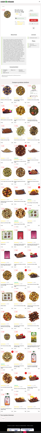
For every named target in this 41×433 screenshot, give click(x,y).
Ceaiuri (3, 6)
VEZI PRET (33, 20)
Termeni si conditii (11, 425)
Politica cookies (30, 425)
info (12, 102)
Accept (24, 432)
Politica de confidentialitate (20, 425)
